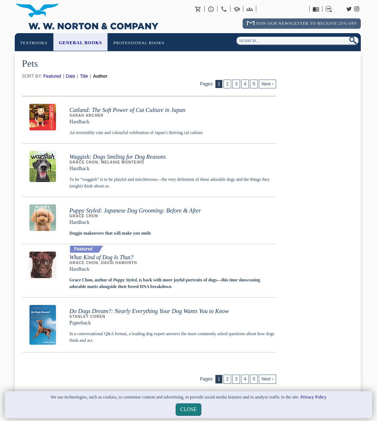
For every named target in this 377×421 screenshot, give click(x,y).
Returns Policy (282, 9)
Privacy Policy (313, 397)
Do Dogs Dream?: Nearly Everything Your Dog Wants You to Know (149, 311)
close (188, 409)
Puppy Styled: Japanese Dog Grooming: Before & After (135, 210)
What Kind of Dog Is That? (102, 257)
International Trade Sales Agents (249, 9)
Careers (328, 9)
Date (70, 76)
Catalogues (316, 9)
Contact (224, 9)
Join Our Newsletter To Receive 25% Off (306, 23)
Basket (198, 9)
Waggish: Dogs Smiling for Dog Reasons (118, 157)
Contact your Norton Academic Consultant (236, 9)
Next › (267, 84)
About (211, 9)
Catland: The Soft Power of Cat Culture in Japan (128, 110)
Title (84, 76)
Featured (52, 76)
